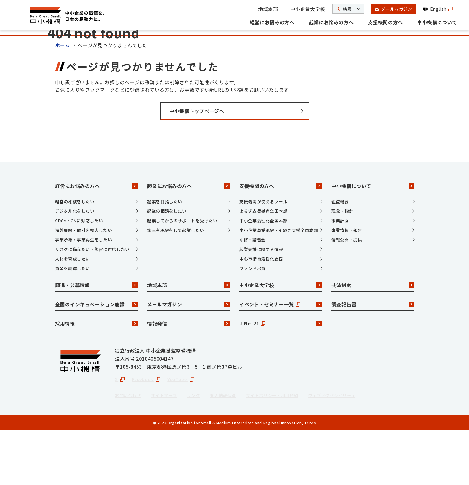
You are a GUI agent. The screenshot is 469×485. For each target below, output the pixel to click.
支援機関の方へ (385, 22)
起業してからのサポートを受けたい (182, 274)
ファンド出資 (252, 322)
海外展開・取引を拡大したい (83, 284)
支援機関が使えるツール (263, 255)
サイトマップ (170, 449)
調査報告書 (372, 357)
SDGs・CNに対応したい (79, 274)
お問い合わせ (130, 449)
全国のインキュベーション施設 (96, 357)
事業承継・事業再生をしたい (83, 293)
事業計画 (340, 274)
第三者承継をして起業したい (175, 284)
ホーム (62, 98)
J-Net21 (280, 376)
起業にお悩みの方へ (331, 22)
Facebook (149, 433)
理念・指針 (342, 264)
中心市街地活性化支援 (261, 312)
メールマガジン (188, 357)
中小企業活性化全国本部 (263, 274)
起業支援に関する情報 (261, 303)
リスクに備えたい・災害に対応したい (92, 303)
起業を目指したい (164, 255)
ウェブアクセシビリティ (355, 449)
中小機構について (437, 22)
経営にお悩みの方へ (272, 22)
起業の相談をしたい (167, 264)
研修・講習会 (252, 293)
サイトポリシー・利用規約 (289, 449)
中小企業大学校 (307, 9)
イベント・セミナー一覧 (280, 357)
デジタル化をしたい (75, 264)
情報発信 (188, 376)
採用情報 (96, 376)
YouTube (186, 433)
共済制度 (372, 338)
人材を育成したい (72, 312)
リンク (201, 449)
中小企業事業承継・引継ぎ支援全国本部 (278, 284)
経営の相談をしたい (75, 255)
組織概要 (340, 255)
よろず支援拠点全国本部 (263, 264)
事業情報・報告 (346, 284)
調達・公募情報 (96, 338)
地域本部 (268, 9)
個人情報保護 (234, 449)
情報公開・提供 (346, 293)
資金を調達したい (72, 322)
